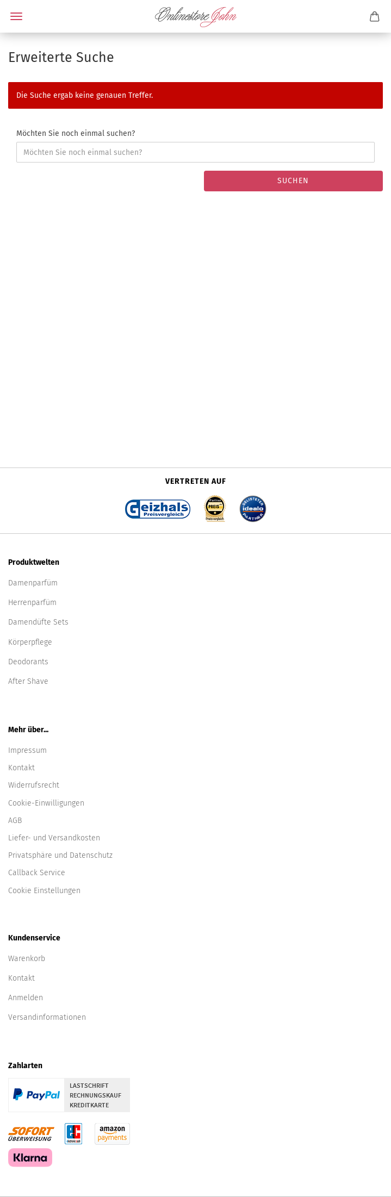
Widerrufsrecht (33, 785)
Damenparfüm (33, 583)
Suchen (293, 180)
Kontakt (21, 767)
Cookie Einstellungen (44, 890)
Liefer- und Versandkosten (54, 838)
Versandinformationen (47, 1017)
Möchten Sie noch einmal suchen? (75, 133)
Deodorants (28, 661)
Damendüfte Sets (38, 622)
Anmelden (25, 997)
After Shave (28, 681)
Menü (16, 16)
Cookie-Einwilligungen (46, 803)
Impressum (27, 750)
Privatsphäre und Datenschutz (60, 855)
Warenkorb (26, 958)
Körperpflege (30, 642)
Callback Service (36, 872)
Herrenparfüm (32, 602)
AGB (15, 820)
